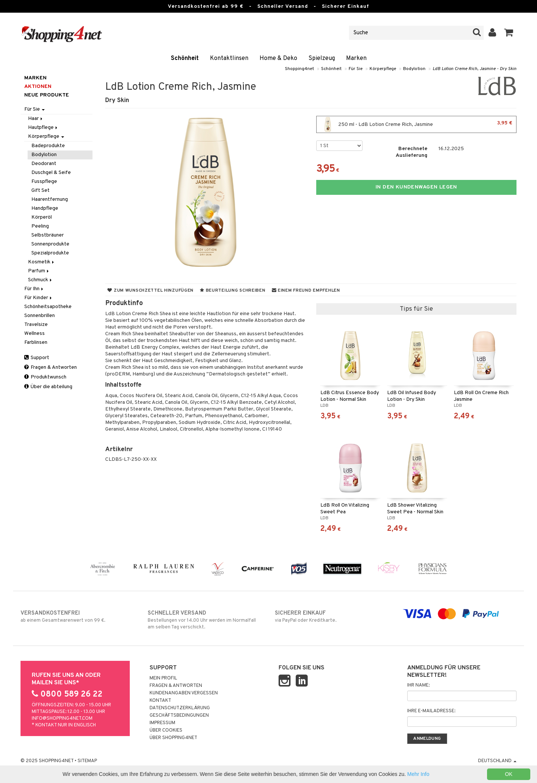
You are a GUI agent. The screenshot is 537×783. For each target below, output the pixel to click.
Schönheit (185, 58)
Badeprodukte (48, 146)
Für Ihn (34, 289)
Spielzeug (321, 58)
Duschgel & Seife (51, 172)
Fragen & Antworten (50, 367)
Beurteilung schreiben (232, 291)
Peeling (40, 226)
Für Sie (355, 69)
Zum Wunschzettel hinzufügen (150, 291)
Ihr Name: (418, 685)
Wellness (34, 333)
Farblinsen (35, 342)
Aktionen (37, 86)
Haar (36, 118)
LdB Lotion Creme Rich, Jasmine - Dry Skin (474, 69)
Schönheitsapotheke (48, 307)
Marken (356, 58)
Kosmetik (41, 262)
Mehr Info (418, 774)
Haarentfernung (49, 199)
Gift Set (40, 190)
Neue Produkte (46, 95)
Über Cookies (166, 730)
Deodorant (43, 164)
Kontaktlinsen (229, 58)
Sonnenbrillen (39, 316)
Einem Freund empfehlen (306, 291)
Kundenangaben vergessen (184, 693)
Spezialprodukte (50, 253)
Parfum (39, 271)
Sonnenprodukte (50, 244)
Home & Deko (278, 58)
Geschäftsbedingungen (179, 716)
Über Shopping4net (173, 738)
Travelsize (36, 324)
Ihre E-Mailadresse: (431, 711)
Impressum (162, 723)
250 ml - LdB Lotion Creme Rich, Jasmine (416, 124)
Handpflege (44, 208)
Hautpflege (43, 127)
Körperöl (41, 217)
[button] (508, 33)
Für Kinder (38, 298)
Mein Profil (163, 678)
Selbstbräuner (47, 235)
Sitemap (87, 761)
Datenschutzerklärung (180, 708)
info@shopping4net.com (62, 719)
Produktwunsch (45, 377)
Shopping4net (299, 69)
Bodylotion (414, 69)
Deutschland (497, 761)
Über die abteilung (48, 387)
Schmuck (40, 280)
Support (36, 358)
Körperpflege (383, 69)
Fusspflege (44, 181)
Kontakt (160, 701)
